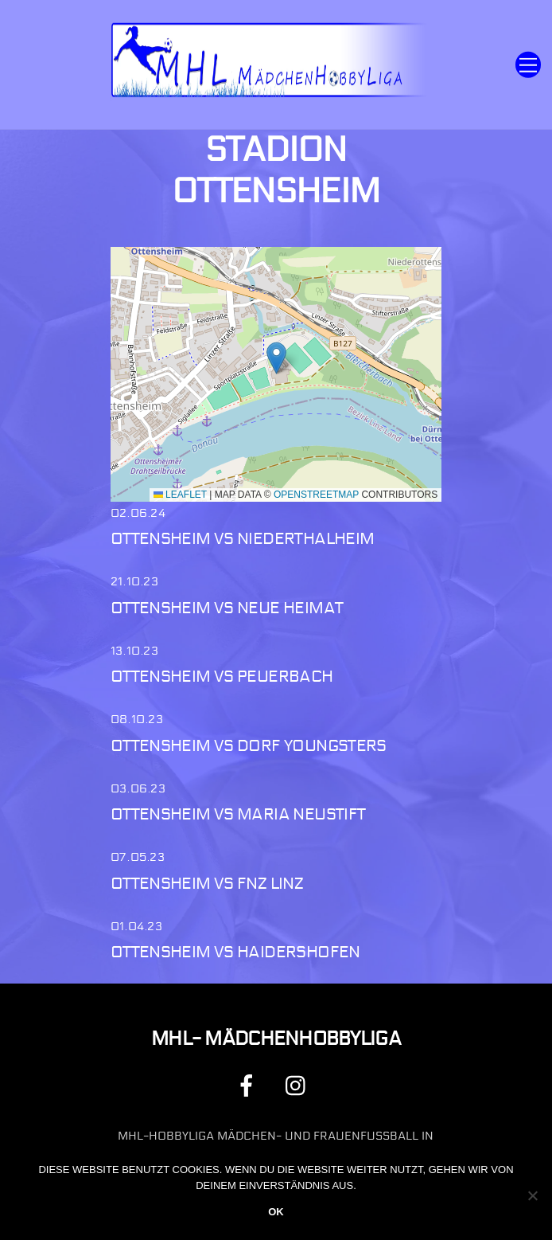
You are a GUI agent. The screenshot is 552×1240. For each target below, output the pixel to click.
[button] (276, 358)
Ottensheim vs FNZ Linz (207, 884)
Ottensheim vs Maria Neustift (238, 814)
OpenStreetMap (316, 494)
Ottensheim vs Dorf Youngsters (249, 746)
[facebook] (249, 1085)
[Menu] (528, 65)
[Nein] (532, 1195)
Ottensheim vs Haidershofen (235, 952)
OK (276, 1212)
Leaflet (180, 494)
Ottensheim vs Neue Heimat (227, 608)
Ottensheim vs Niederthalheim (243, 539)
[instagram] (299, 1085)
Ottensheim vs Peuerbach (222, 676)
